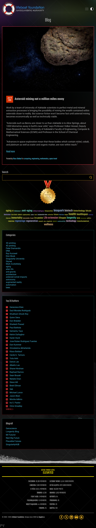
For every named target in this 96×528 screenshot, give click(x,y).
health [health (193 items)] (72, 214)
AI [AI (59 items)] (13, 211)
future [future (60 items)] (56, 214)
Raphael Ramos (17, 372)
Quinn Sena (15, 317)
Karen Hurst (15, 338)
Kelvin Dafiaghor (17, 334)
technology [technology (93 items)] (71, 221)
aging (8, 266)
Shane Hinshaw (17, 368)
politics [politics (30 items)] (89, 218)
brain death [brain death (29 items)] (14, 215)
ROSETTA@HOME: (32, 504)
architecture (11, 274)
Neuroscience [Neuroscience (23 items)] (83, 218)
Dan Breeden (15, 321)
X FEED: (32, 489)
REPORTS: (53, 496)
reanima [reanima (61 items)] (11, 221)
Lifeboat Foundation (18, 517)
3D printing (11, 243)
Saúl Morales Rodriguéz (20, 310)
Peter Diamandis (13, 248)
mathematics (44, 158)
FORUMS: (42, 508)
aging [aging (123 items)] (9, 210)
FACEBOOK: (31, 481)
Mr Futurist (11, 435)
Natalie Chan (15, 379)
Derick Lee (14, 362)
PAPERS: (52, 504)
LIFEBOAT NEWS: (55, 481)
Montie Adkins (16, 399)
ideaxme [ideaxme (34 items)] (8, 218)
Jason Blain (15, 396)
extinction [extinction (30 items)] (50, 215)
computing (27, 158)
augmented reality (14, 282)
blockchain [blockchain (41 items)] (7, 215)
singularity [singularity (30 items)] (49, 221)
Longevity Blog (12, 431)
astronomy (10, 279)
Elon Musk (10, 256)
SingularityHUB (12, 444)
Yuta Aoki (14, 358)
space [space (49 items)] (55, 221)
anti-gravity (11, 272)
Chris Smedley (16, 406)
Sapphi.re (41, 517)
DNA (8, 251)
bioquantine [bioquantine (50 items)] (49, 211)
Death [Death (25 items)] (35, 214)
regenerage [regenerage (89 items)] (20, 221)
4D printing (11, 245)
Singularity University (15, 259)
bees (8, 287)
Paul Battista (15, 327)
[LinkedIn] (71, 517)
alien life (9, 269)
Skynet (9, 261)
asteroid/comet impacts (16, 277)
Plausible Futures (13, 441)
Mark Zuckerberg (13, 264)
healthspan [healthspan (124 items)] (82, 214)
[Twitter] (66, 517)
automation (11, 285)
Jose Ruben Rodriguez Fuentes (23, 341)
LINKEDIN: (33, 485)
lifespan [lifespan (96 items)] (62, 217)
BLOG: (51, 489)
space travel (53, 158)
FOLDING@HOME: (32, 500)
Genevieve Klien (17, 307)
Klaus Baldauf (17, 158)
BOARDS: (52, 492)
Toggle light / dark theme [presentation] (92, 9)
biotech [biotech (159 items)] (68, 210)
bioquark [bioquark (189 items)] (59, 210)
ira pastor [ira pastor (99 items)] (38, 217)
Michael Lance (16, 392)
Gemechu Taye (16, 331)
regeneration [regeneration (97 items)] (32, 221)
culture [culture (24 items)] (32, 214)
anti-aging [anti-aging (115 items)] (27, 210)
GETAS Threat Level (48, 472)
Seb (11, 389)
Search (91, 177)
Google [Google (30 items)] (66, 215)
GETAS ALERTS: (54, 485)
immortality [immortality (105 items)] (16, 217)
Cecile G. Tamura (17, 355)
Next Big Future (12, 438)
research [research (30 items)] (40, 221)
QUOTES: (52, 508)
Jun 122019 (10, 99)
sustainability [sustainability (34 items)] (61, 221)
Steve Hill (14, 382)
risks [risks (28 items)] (45, 221)
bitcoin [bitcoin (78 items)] (88, 211)
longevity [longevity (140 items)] (71, 218)
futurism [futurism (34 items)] (61, 215)
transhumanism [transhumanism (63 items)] (83, 221)
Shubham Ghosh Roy (19, 314)
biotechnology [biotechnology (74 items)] (79, 211)
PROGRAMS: (53, 500)
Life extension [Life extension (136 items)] (51, 218)
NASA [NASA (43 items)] (78, 218)
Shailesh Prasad (17, 324)
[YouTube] (76, 517)
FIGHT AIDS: (35, 496)
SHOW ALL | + (10, 409)
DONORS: (39, 492)
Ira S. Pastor (15, 402)
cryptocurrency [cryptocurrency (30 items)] (26, 215)
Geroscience (11, 428)
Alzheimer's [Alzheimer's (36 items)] (17, 211)
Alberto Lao (15, 365)
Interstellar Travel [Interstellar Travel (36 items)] (28, 218)
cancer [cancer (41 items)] (20, 215)
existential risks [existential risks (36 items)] (42, 215)
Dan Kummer (15, 345)
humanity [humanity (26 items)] (90, 215)
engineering (35, 158)
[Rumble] (81, 517)
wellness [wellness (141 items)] (48, 224)
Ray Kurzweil (11, 253)
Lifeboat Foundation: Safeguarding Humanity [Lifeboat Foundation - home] (42, 9)
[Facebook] (61, 517)
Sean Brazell (15, 375)
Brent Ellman (15, 385)
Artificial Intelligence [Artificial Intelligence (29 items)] (38, 211)
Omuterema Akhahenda (20, 348)
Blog (48, 20)
